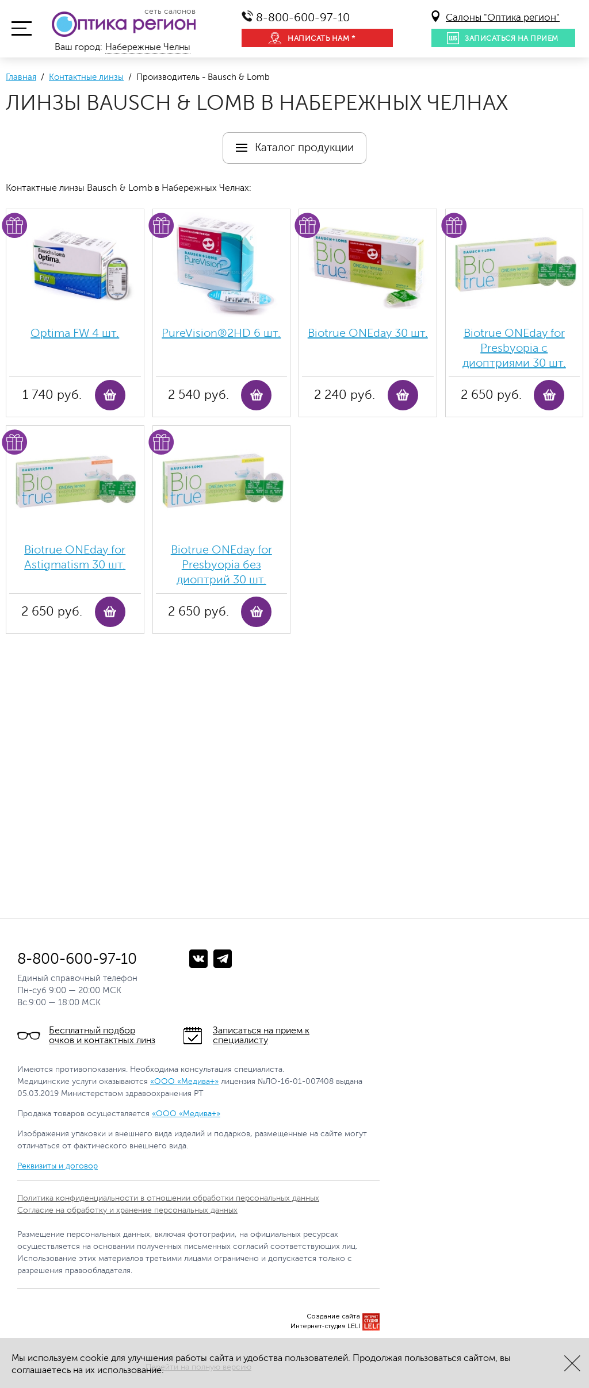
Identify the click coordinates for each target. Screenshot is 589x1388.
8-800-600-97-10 (303, 17)
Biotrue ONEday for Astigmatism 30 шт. (74, 557)
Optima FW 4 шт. (74, 333)
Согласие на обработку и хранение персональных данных (127, 1210)
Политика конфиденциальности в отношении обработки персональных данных (168, 1198)
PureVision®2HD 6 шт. (221, 333)
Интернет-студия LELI (325, 1326)
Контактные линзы (86, 77)
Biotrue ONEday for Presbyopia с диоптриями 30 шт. (514, 348)
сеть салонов (170, 11)
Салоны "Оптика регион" (503, 17)
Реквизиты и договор (57, 1166)
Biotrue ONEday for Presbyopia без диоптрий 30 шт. (221, 564)
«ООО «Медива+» (184, 1081)
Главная (21, 77)
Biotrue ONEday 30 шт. (368, 333)
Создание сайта (333, 1316)
